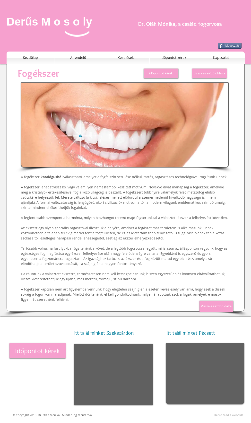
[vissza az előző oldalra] (209, 73)
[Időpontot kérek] (37, 350)
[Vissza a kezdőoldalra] (216, 306)
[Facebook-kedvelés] (231, 321)
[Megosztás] (230, 46)
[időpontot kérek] (161, 73)
